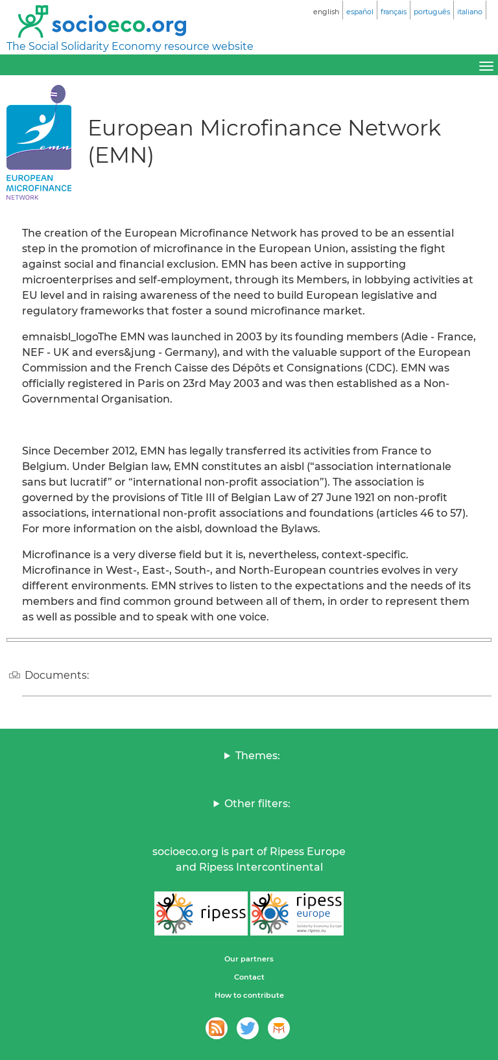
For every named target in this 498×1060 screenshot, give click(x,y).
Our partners (249, 958)
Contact (249, 977)
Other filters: (257, 803)
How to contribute (249, 995)
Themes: (257, 755)
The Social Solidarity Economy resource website (130, 46)
